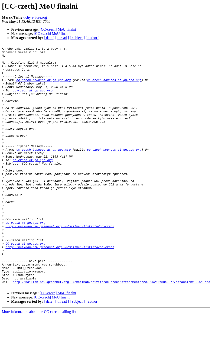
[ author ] (93, 38)
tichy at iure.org (35, 17)
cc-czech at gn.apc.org (33, 99)
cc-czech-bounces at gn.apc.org (43, 87)
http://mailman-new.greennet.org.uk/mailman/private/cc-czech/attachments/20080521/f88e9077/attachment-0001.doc (111, 329)
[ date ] (49, 38)
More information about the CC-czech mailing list (39, 359)
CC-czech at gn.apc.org (26, 258)
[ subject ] (77, 38)
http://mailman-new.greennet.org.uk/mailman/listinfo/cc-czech (60, 262)
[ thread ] (62, 38)
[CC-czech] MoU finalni (58, 29)
